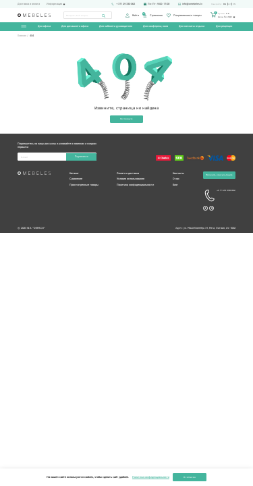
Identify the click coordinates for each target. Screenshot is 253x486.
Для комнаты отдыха (191, 26)
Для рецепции (223, 26)
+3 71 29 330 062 (219, 197)
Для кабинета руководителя (115, 26)
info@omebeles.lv (190, 4)
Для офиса (44, 26)
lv (229, 4)
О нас (176, 179)
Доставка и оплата (29, 4)
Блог (175, 185)
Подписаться (81, 157)
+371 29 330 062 (122, 4)
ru (224, 4)
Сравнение (152, 16)
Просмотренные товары (84, 185)
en (234, 4)
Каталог (74, 174)
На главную (126, 119)
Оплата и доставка (128, 174)
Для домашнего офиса (74, 26)
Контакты (178, 174)
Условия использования (130, 179)
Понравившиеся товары (184, 16)
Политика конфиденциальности (135, 185)
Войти (131, 16)
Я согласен (190, 477)
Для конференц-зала (155, 26)
